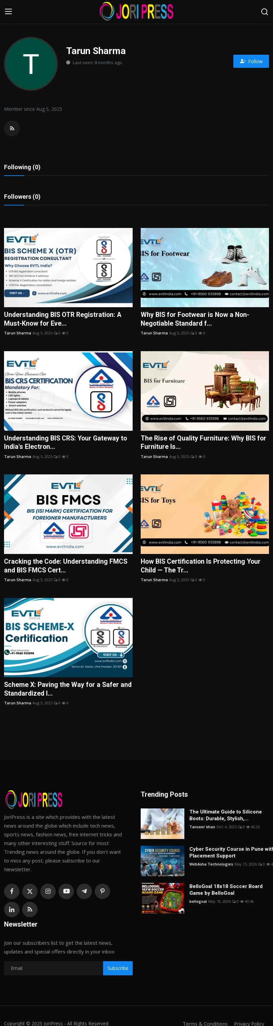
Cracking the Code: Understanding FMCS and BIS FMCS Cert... (67, 567)
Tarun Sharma (17, 333)
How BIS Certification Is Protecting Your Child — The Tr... (202, 567)
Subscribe (117, 970)
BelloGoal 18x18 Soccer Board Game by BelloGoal (226, 891)
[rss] (30, 911)
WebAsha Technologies (211, 865)
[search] (264, 11)
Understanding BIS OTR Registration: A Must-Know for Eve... (64, 320)
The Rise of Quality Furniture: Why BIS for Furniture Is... (204, 443)
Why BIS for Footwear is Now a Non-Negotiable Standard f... (197, 320)
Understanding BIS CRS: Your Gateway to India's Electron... (67, 443)
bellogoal (198, 902)
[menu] (8, 11)
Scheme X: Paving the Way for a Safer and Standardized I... (62, 691)
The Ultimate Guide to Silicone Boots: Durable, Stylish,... (225, 816)
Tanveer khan (202, 828)
